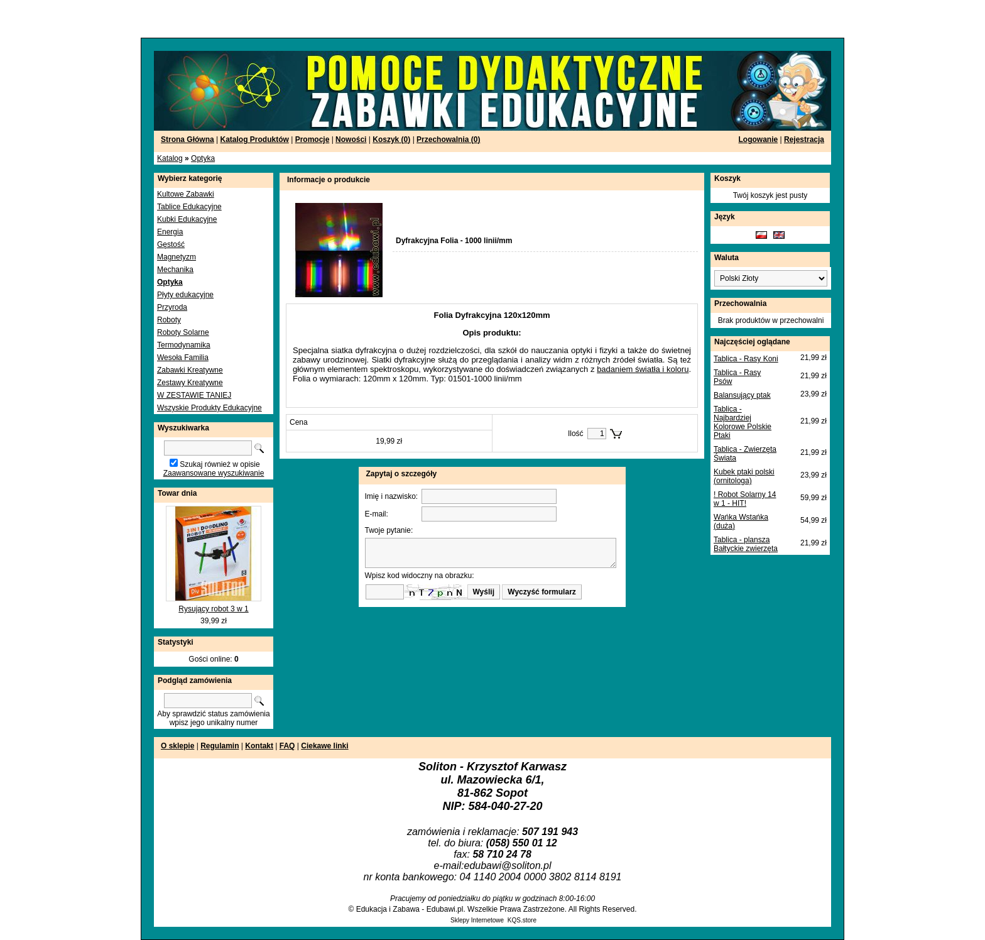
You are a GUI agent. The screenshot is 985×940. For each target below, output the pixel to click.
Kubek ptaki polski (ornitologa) (744, 476)
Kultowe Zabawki (185, 194)
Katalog (170, 158)
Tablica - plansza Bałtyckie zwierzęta (746, 544)
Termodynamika (183, 345)
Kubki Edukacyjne (187, 219)
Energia (170, 231)
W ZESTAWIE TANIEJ (194, 395)
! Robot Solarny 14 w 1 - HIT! (745, 499)
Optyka (203, 158)
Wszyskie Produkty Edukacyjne (209, 407)
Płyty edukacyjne (185, 294)
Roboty (169, 319)
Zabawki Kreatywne (190, 370)
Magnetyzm (176, 257)
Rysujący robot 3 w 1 (213, 608)
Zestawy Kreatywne (190, 382)
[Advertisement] (152, 19)
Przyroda (172, 307)
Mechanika (175, 269)
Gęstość (171, 244)
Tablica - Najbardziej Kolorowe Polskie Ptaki (742, 422)
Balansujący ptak (742, 395)
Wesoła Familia (183, 357)
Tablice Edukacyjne (189, 206)
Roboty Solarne (183, 332)
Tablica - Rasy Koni (746, 358)
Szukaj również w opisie (219, 464)
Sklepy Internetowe (477, 920)
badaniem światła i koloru (642, 369)
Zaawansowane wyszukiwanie (213, 473)
